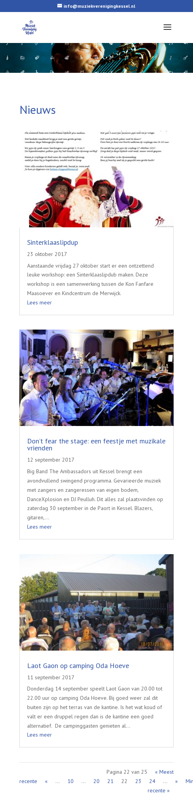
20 (96, 781)
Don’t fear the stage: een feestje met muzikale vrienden (96, 444)
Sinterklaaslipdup (52, 242)
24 (152, 781)
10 (70, 781)
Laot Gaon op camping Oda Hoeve (78, 665)
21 (110, 781)
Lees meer (39, 302)
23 (138, 781)
